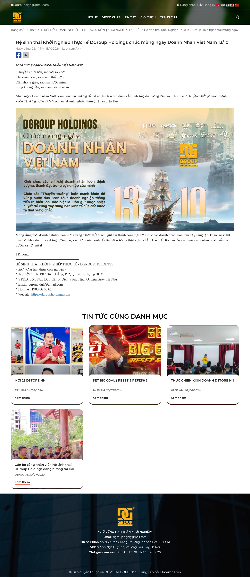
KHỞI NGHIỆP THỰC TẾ (123, 30)
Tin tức (130, 17)
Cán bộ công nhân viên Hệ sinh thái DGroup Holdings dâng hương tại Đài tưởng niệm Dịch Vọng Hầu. (44, 469)
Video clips (111, 17)
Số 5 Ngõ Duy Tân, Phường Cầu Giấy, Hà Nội (125, 547)
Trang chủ (168, 17)
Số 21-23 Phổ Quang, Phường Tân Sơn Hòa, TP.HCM (125, 542)
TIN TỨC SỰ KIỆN (93, 30)
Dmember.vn (170, 572)
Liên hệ (92, 17)
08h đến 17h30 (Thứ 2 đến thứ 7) (125, 552)
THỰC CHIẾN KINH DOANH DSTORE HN (202, 380)
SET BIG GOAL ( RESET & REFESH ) (120, 380)
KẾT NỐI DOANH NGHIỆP (61, 30)
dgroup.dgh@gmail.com (32, 5)
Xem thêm (22, 398)
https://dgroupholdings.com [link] (50, 294)
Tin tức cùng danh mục (125, 316)
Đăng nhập (186, 5)
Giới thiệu (148, 17)
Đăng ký (207, 5)
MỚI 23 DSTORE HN (30, 380)
